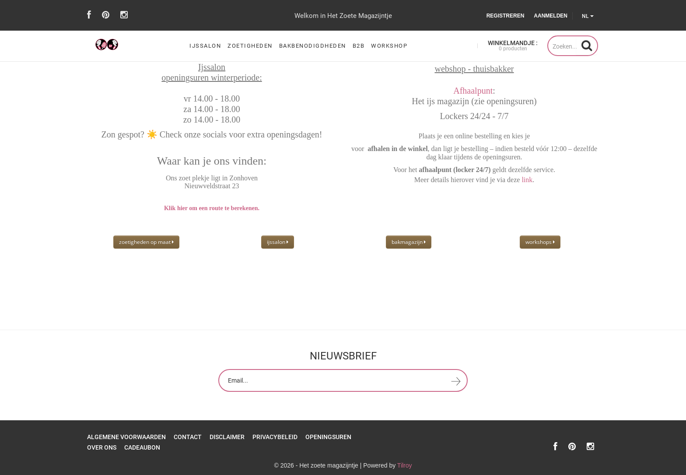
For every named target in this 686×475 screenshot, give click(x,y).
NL (588, 16)
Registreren (505, 16)
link (527, 179)
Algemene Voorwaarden (126, 436)
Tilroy (404, 465)
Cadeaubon (142, 447)
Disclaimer (227, 436)
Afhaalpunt (473, 90)
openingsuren (328, 436)
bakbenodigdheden (312, 46)
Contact (188, 436)
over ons (101, 447)
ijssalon (205, 46)
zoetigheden (250, 46)
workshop (389, 46)
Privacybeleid (275, 436)
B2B (359, 46)
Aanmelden (550, 16)
